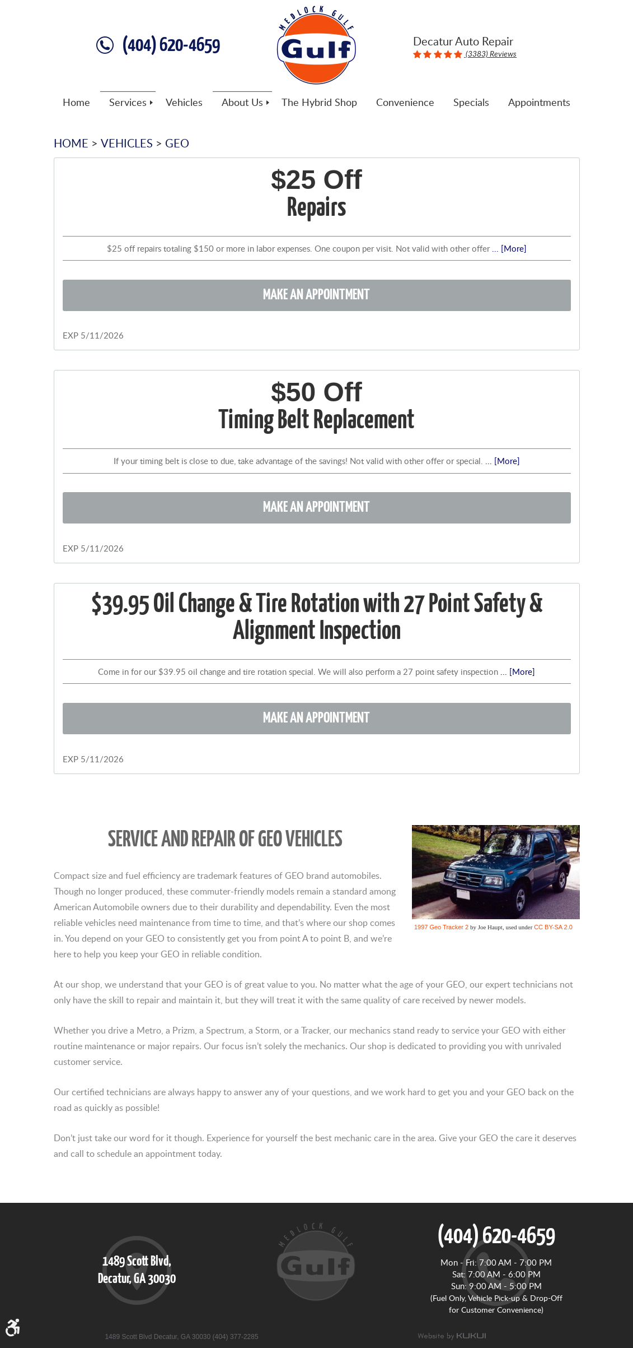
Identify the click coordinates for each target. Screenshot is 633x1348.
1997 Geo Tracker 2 (441, 927)
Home (76, 102)
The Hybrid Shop (319, 102)
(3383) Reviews (490, 53)
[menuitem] (76, 102)
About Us (242, 102)
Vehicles (184, 102)
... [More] (508, 248)
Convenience (405, 102)
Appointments (539, 102)
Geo (177, 143)
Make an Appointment (316, 295)
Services (128, 102)
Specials (471, 102)
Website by (452, 1336)
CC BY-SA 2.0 (553, 927)
